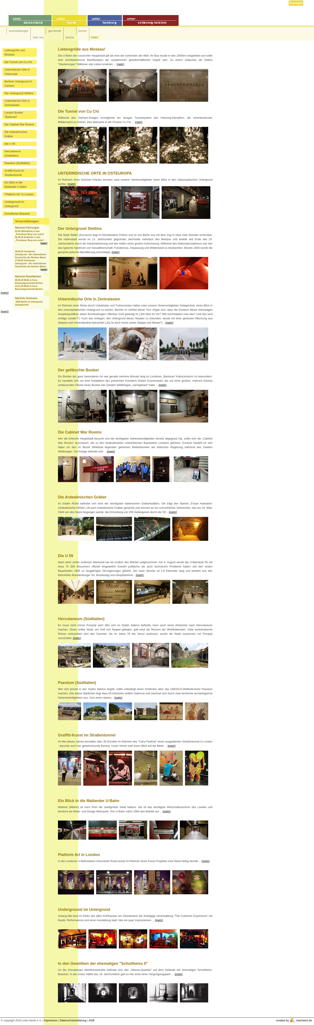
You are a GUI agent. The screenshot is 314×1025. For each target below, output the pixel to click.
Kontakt (296, 3)
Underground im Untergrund (14, 204)
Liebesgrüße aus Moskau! (15, 52)
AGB (91, 1020)
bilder (94, 37)
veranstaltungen (18, 30)
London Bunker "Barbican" (14, 114)
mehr (120, 64)
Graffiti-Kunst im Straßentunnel (14, 173)
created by (283, 1020)
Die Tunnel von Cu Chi (18, 62)
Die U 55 (10, 143)
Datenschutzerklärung (73, 1020)
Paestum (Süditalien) (17, 163)
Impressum (50, 1020)
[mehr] (44, 243)
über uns (38, 37)
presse (70, 37)
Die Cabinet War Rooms (19, 124)
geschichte (54, 30)
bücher (83, 30)
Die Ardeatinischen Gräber (16, 134)
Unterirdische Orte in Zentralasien (17, 103)
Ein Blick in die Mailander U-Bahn (16, 184)
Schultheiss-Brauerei (17, 213)
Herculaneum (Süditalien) (13, 153)
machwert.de (303, 1020)
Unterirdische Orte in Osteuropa (17, 71)
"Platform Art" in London (19, 194)
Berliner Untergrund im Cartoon (18, 83)
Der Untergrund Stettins (19, 93)
